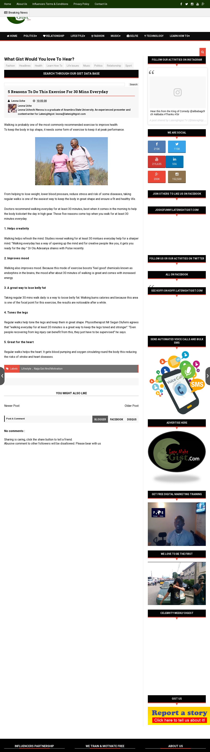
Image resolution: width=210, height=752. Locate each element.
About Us (22, 4)
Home (7, 4)
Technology (154, 35)
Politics (29, 35)
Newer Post (11, 405)
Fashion (97, 35)
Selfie (132, 35)
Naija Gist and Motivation (48, 368)
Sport (128, 65)
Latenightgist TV (178, 120)
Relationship (53, 35)
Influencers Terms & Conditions (50, 4)
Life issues (73, 65)
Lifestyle (77, 35)
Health (13, 43)
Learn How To (179, 35)
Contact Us (101, 4)
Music (115, 35)
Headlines (25, 65)
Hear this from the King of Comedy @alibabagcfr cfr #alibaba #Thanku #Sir (177, 113)
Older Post (132, 405)
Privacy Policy (81, 4)
